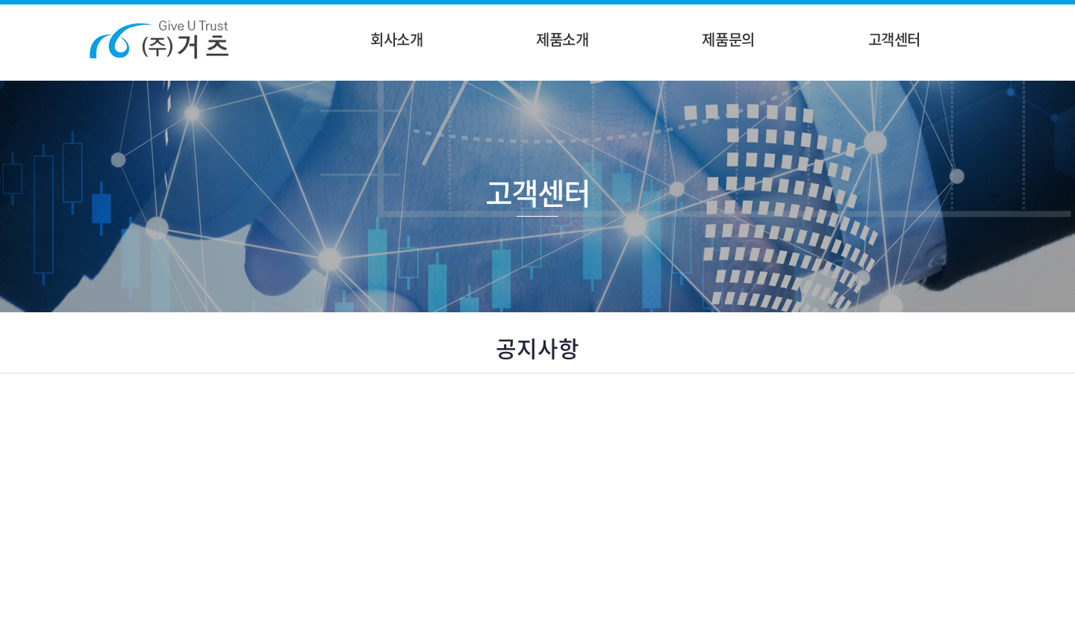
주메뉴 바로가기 (0, 0)
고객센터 (894, 39)
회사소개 (396, 39)
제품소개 (562, 39)
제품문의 (728, 39)
